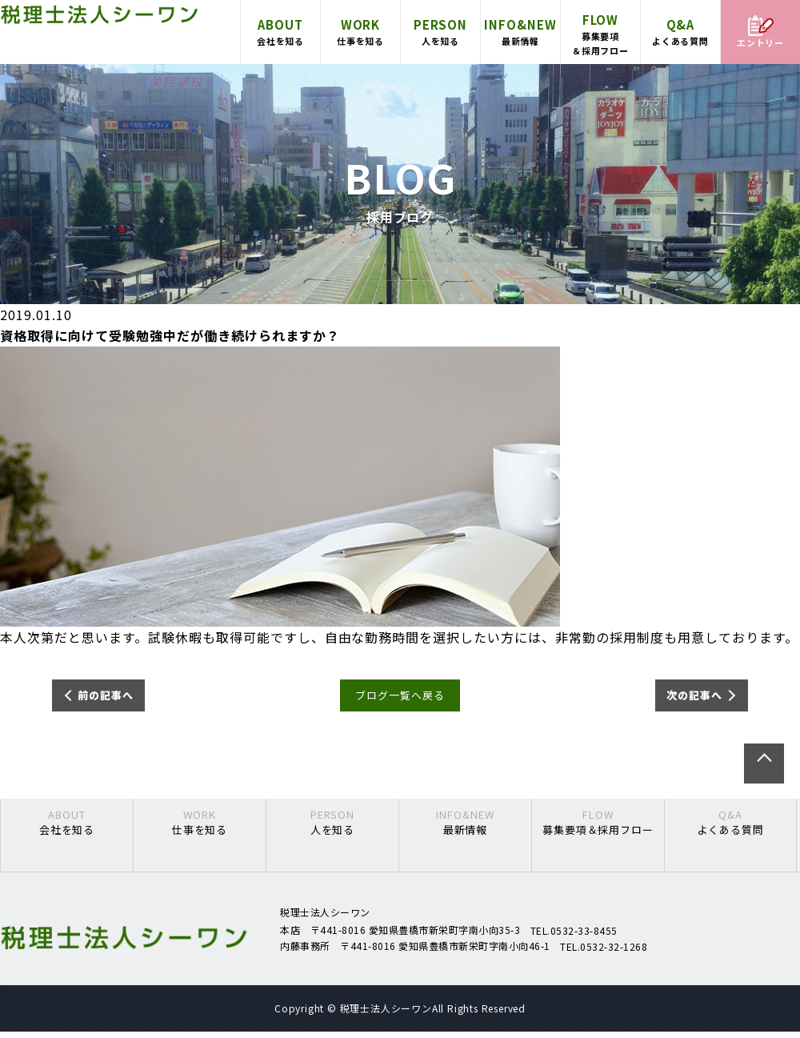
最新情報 (520, 31)
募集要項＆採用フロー (600, 33)
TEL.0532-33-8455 (574, 936)
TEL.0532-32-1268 (603, 952)
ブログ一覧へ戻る (400, 698)
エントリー (761, 32)
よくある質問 (680, 31)
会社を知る (280, 31)
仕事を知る (360, 31)
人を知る (440, 31)
